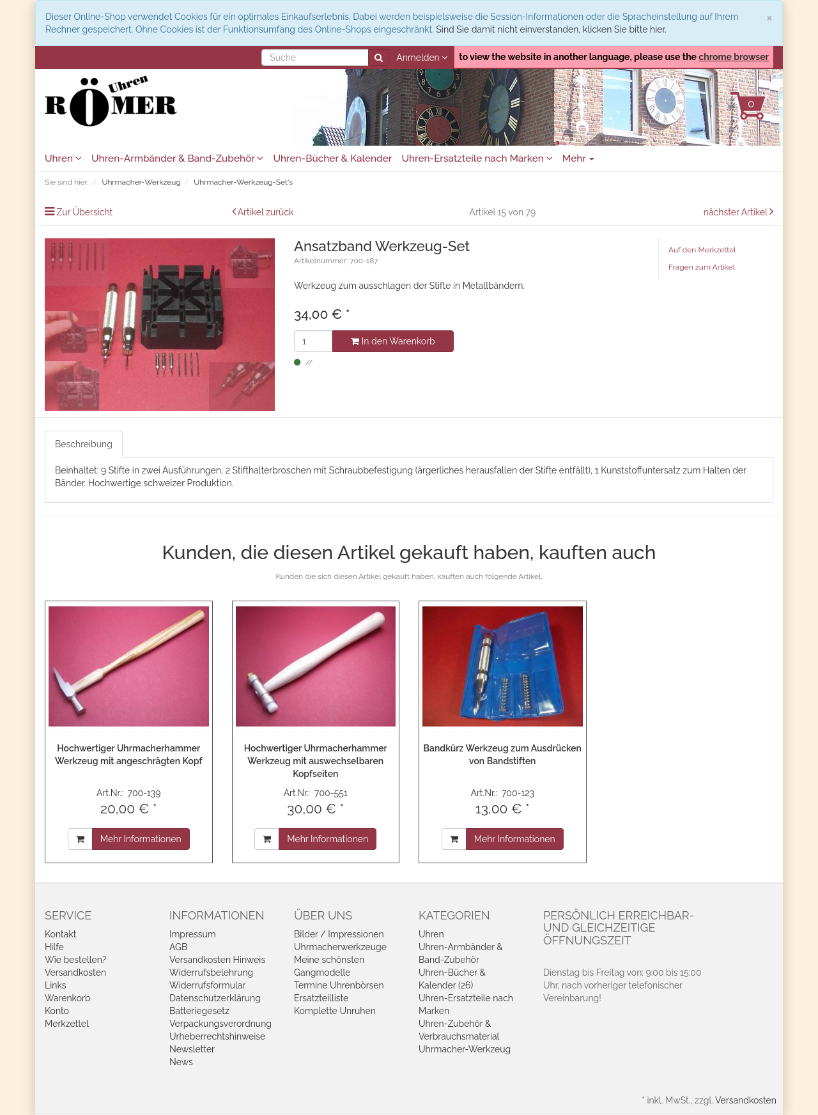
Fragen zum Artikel (701, 267)
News (181, 1062)
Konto (57, 1011)
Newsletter (192, 1049)
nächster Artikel (736, 212)
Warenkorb (68, 998)
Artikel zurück (266, 212)
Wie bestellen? (75, 960)
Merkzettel (67, 1024)
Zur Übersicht (85, 212)
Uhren (63, 158)
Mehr (578, 158)
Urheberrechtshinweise (217, 1036)
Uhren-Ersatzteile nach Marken (476, 158)
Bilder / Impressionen (339, 934)
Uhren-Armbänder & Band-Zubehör (177, 158)
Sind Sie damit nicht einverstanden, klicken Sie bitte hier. (551, 29)
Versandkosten (75, 972)
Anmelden (421, 57)
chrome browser (733, 57)
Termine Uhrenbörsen (339, 985)
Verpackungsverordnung (220, 1024)
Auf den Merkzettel (702, 249)
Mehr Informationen (140, 839)
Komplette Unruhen (335, 1011)
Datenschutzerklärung (215, 998)
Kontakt (60, 934)
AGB (178, 947)
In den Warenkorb (393, 341)
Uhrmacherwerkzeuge (340, 947)
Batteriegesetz (199, 1011)
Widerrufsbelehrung (211, 972)
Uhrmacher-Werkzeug (465, 1049)
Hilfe (54, 947)
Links (55, 985)
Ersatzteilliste (321, 998)
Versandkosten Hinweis (217, 960)
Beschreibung (83, 444)
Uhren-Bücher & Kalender (332, 158)
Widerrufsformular (207, 985)
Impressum (192, 934)
